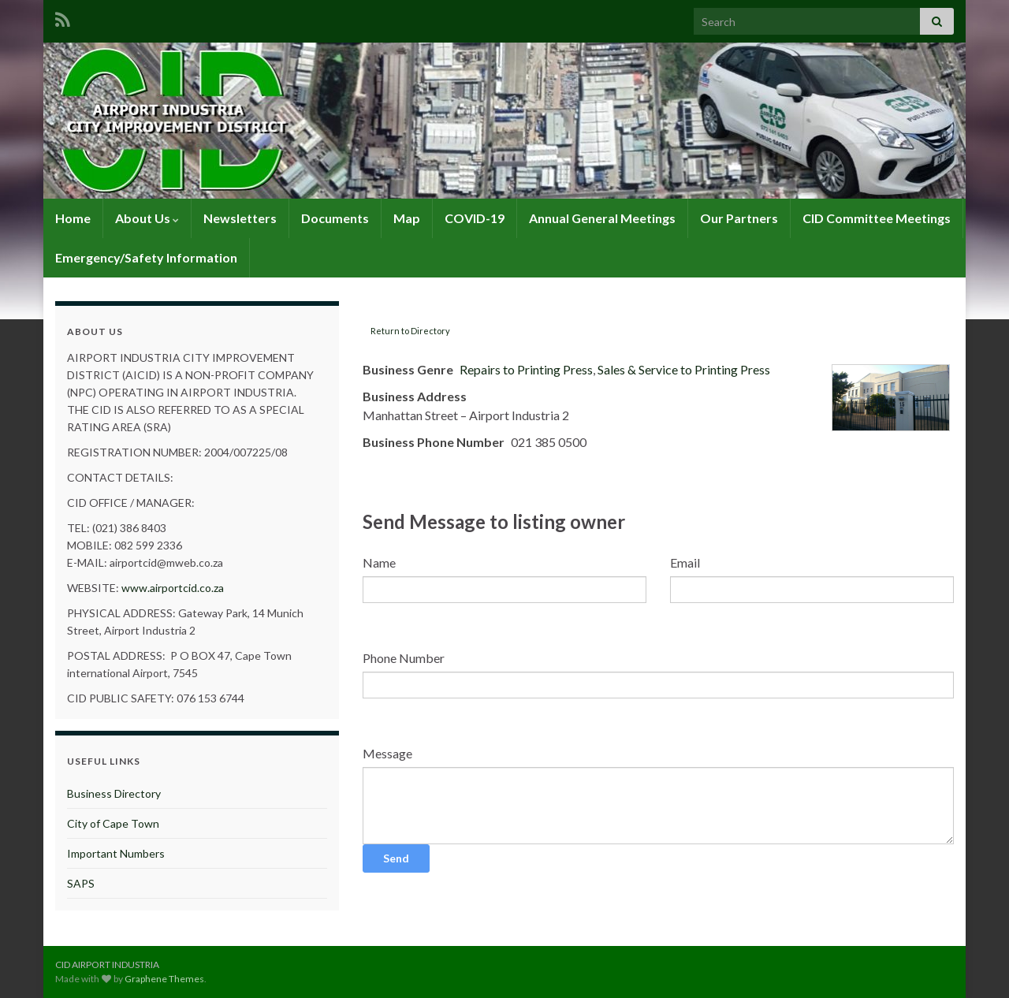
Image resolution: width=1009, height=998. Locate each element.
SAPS (81, 883)
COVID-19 (474, 217)
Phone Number (404, 657)
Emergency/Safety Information (146, 257)
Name (379, 562)
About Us (147, 217)
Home (73, 217)
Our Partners (739, 217)
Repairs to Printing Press (526, 369)
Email (685, 562)
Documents (335, 217)
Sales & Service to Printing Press (684, 369)
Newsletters (240, 217)
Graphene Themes (164, 979)
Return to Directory (410, 331)
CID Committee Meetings (876, 217)
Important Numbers (116, 853)
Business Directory (114, 793)
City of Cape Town (113, 823)
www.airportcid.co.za (172, 587)
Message (387, 753)
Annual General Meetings (602, 217)
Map (406, 217)
